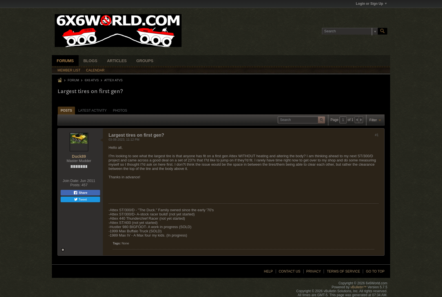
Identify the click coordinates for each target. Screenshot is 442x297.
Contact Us (289, 271)
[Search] (350, 31)
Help (268, 271)
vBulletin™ (358, 287)
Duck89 (79, 156)
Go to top (375, 271)
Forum (73, 80)
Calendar (95, 70)
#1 (377, 135)
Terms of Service (343, 271)
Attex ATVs (113, 80)
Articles (117, 60)
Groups (144, 60)
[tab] (66, 110)
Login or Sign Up (371, 4)
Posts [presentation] (66, 110)
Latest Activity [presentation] (92, 110)
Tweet (80, 199)
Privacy (313, 271)
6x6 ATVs (92, 80)
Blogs (90, 60)
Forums (65, 60)
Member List (69, 70)
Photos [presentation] (120, 110)
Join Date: (71, 181)
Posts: (75, 185)
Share (80, 192)
